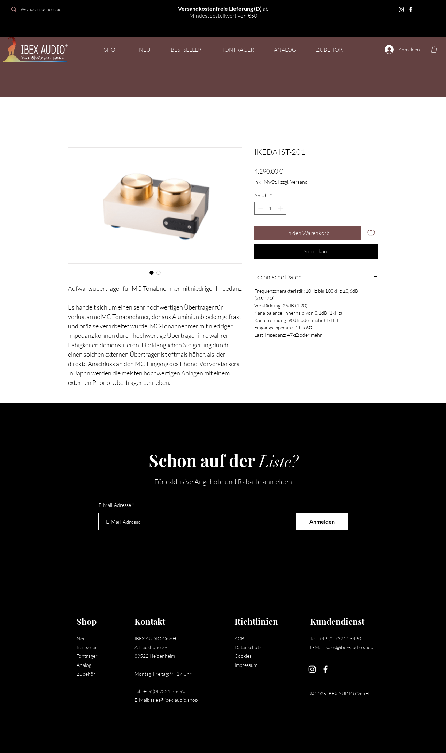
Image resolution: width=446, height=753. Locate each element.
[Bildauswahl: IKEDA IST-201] (151, 272)
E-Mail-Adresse (115, 505)
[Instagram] (401, 9)
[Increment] (281, 208)
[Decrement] (259, 208)
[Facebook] (410, 9)
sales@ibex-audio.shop (174, 700)
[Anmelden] (322, 521)
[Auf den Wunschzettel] (371, 233)
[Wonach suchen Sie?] (57, 9)
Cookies (243, 656)
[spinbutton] (270, 208)
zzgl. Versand (294, 182)
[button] (238, 50)
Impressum (245, 665)
